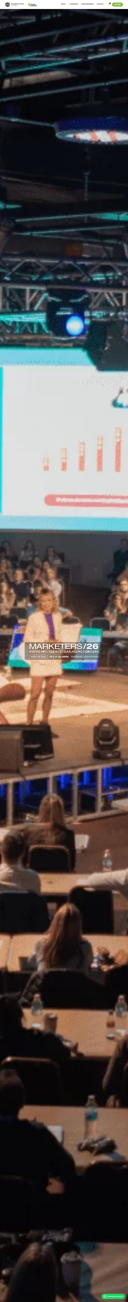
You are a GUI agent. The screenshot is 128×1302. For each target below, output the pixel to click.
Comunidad (73, 4)
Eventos (100, 4)
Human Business (87, 4)
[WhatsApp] (113, 1296)
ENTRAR (117, 5)
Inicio (63, 4)
